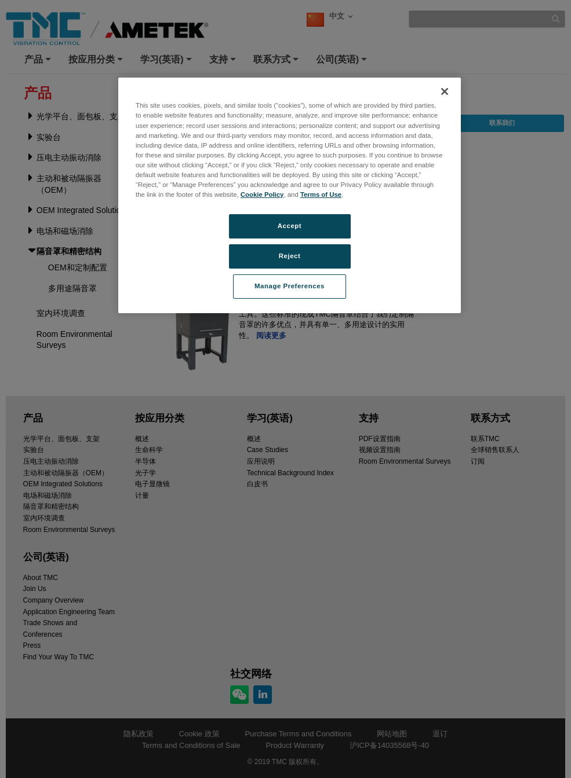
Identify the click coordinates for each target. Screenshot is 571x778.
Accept (289, 225)
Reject (290, 255)
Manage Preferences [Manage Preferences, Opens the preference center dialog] (289, 285)
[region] (289, 195)
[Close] (444, 91)
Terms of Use (320, 194)
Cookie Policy (262, 194)
